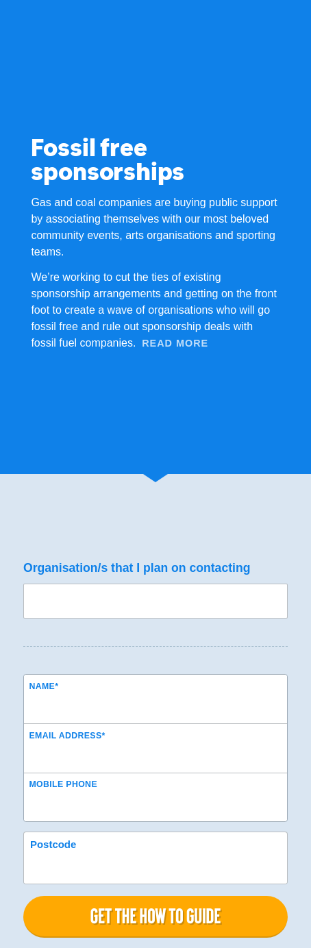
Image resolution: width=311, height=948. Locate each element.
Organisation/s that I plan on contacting (136, 568)
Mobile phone (63, 784)
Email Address (67, 735)
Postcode (53, 844)
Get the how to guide (155, 916)
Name (43, 686)
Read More (175, 343)
